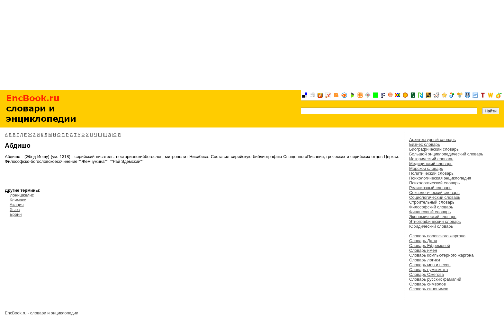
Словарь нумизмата (428, 269)
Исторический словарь (431, 158)
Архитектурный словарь (432, 139)
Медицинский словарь (430, 163)
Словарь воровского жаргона (437, 235)
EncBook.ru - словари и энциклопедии (41, 313)
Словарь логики (424, 260)
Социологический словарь (434, 197)
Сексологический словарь (434, 192)
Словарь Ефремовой (429, 245)
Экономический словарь (432, 216)
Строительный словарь (432, 202)
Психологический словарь (434, 182)
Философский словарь (431, 207)
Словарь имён (423, 250)
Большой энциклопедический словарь (446, 154)
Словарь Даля (423, 240)
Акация (17, 204)
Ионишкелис (22, 195)
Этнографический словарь (435, 221)
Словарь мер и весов (430, 264)
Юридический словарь (431, 226)
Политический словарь (431, 173)
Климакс (18, 200)
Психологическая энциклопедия (440, 178)
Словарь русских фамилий (435, 279)
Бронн (16, 214)
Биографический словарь (434, 149)
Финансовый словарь (430, 211)
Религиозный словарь (430, 187)
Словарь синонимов (428, 288)
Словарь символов (427, 284)
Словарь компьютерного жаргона (441, 255)
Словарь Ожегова (426, 274)
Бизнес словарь (424, 144)
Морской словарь (426, 168)
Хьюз (15, 209)
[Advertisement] (252, 45)
